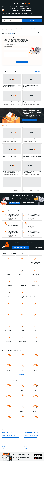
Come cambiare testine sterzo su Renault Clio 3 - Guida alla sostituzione (34, 224)
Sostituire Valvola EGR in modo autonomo (9, 435)
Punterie (17, 6)
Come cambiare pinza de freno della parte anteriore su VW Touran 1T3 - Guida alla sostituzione (14, 233)
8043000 (25, 447)
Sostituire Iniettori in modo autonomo (30, 437)
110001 (3, 448)
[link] (11, 33)
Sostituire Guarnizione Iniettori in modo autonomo (10, 437)
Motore (14, 6)
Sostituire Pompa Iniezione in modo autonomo (32, 435)
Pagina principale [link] (4, 6)
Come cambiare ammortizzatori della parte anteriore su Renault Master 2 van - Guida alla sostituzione (34, 233)
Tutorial (10, 6)
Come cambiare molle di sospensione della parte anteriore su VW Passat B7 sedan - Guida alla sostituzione (14, 224)
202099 (25, 448)
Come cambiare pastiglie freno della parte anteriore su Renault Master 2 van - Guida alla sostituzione (34, 216)
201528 (3, 447)
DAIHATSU (22, 6)
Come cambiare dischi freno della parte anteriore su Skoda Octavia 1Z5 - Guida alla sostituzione (14, 216)
